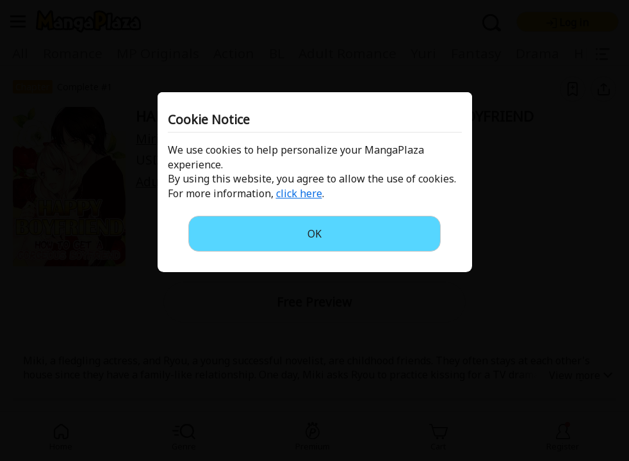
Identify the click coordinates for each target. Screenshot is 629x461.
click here (299, 193)
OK (314, 234)
